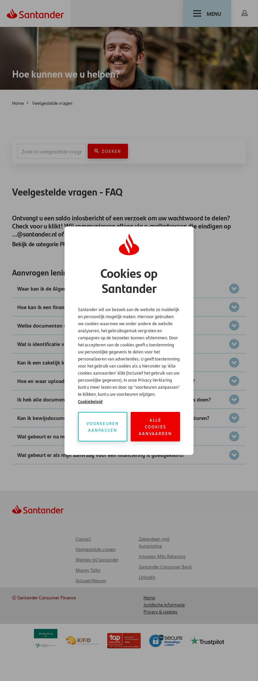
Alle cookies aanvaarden (155, 426)
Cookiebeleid (90, 401)
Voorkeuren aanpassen (102, 426)
